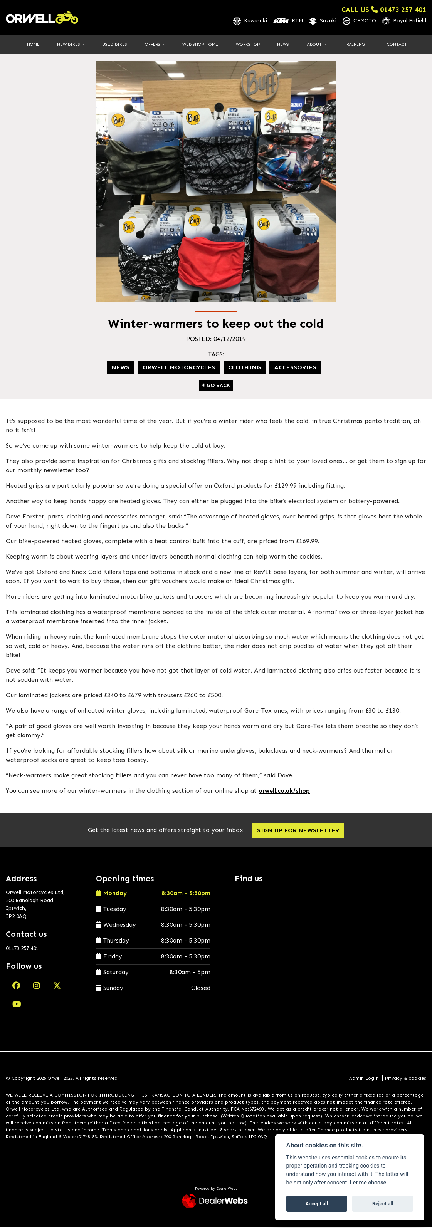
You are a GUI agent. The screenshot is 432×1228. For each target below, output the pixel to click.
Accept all (317, 1203)
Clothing (244, 367)
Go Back (216, 385)
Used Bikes (114, 44)
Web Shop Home (200, 44)
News (283, 44)
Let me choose (368, 1182)
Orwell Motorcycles (179, 367)
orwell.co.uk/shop (284, 791)
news (120, 367)
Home (33, 44)
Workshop (248, 44)
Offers (153, 44)
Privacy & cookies (405, 1078)
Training (355, 44)
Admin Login (363, 1078)
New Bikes (69, 44)
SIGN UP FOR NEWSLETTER (299, 830)
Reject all (382, 1203)
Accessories (295, 367)
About (315, 44)
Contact (397, 44)
